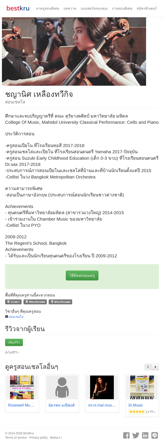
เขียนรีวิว (14, 342)
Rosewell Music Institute (28, 405)
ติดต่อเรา (56, 437)
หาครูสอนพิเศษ (47, 8)
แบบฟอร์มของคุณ (94, 8)
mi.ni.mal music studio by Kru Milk (117, 405)
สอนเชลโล (16, 316)
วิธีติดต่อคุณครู (82, 275)
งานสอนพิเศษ (122, 8)
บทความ (69, 8)
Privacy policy (38, 437)
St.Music (135, 405)
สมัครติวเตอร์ (147, 8)
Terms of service (16, 437)
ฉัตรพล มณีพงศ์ (61, 405)
